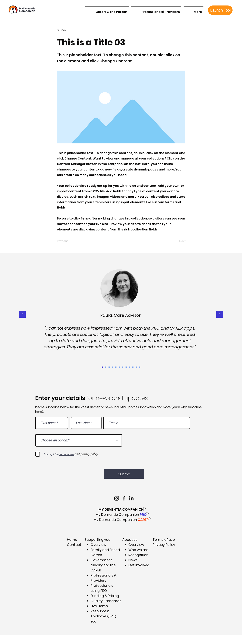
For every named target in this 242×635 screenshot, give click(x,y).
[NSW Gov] (129, 367)
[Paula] (102, 367)
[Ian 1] (112, 367)
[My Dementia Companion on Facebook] (124, 498)
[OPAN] (122, 367)
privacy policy (89, 454)
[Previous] (69, 241)
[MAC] (115, 367)
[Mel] (132, 367)
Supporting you (97, 539)
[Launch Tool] (220, 10)
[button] (107, 10)
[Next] (176, 241)
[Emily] (119, 367)
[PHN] (139, 367)
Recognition (138, 555)
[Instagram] (117, 498)
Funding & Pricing (105, 595)
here (38, 411)
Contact (74, 544)
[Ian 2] (126, 367)
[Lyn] (136, 367)
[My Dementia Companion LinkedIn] (131, 498)
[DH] (109, 367)
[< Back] (69, 30)
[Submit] (124, 474)
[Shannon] (105, 367)
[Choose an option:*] (78, 440)
